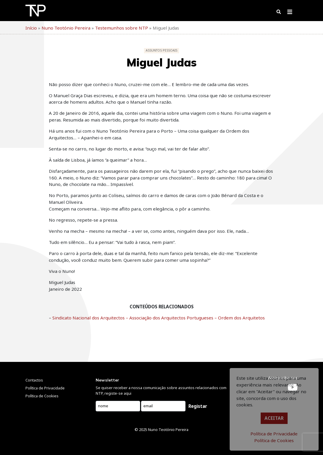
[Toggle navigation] (290, 13)
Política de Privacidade (274, 434)
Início (31, 28)
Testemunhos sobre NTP (121, 28)
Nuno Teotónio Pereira (168, 429)
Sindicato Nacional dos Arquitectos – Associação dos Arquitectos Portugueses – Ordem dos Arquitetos (158, 318)
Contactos (34, 380)
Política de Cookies (274, 440)
